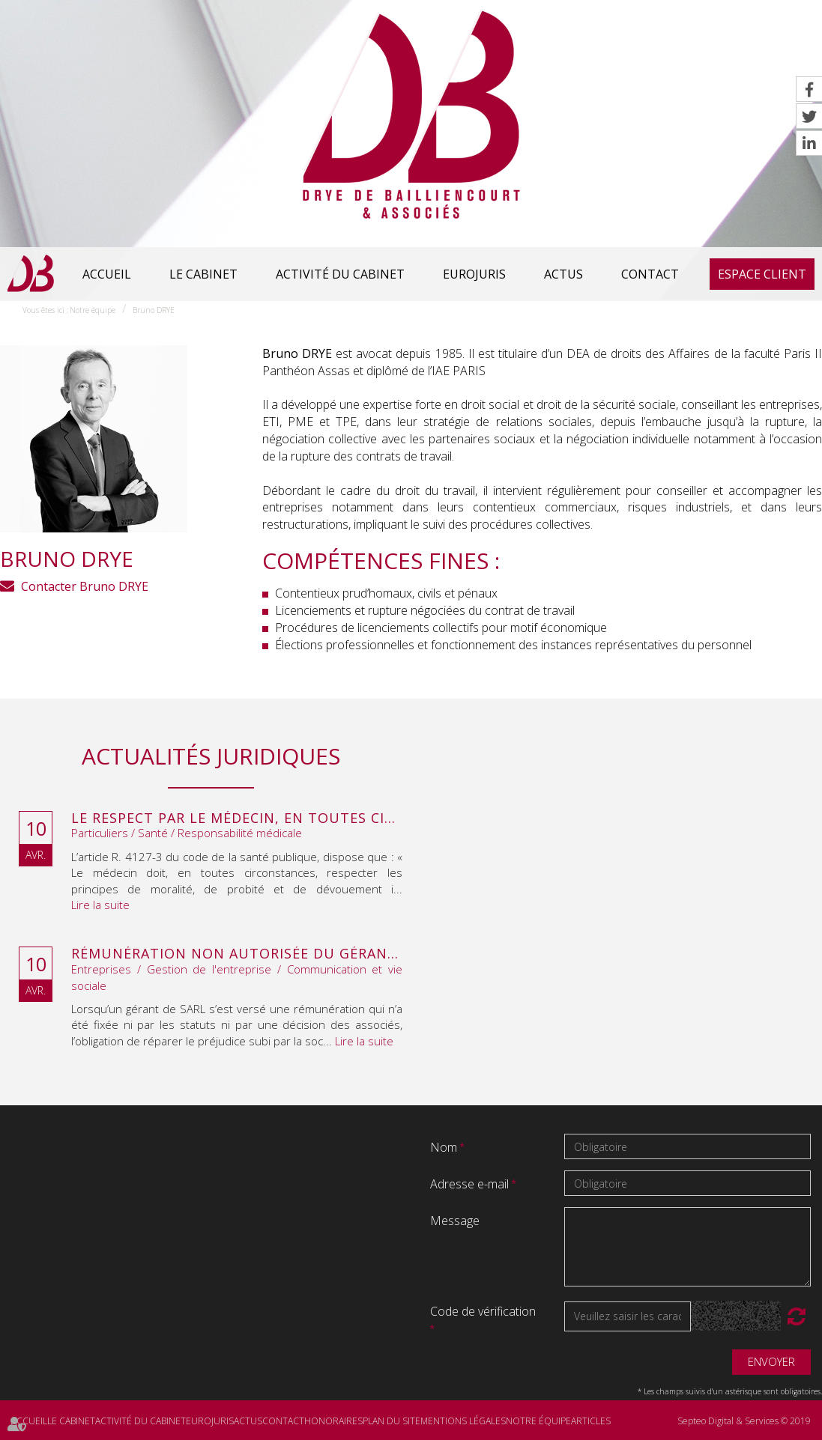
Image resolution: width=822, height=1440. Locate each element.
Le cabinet (203, 274)
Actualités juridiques (211, 756)
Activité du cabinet (340, 274)
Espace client (762, 274)
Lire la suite (100, 904)
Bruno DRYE (154, 310)
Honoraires (333, 1421)
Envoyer (771, 1361)
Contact (650, 274)
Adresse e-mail (471, 1184)
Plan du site (391, 1421)
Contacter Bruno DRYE (84, 586)
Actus (563, 274)
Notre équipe (92, 310)
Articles (591, 1421)
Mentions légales (463, 1421)
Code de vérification (483, 1311)
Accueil (106, 274)
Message (455, 1220)
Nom (445, 1147)
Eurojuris (474, 274)
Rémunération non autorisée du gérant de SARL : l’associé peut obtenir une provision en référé (236, 954)
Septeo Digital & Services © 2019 (744, 1421)
